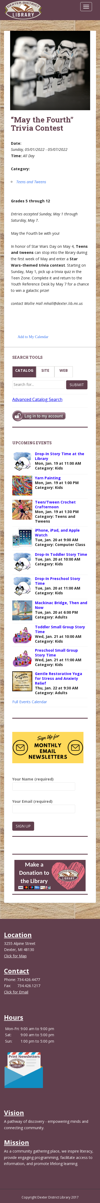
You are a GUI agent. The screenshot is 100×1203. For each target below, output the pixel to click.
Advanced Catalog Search (37, 399)
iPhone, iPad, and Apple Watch (57, 532)
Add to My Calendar (33, 337)
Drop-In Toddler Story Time (61, 554)
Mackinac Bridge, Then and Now (61, 605)
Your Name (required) (43, 783)
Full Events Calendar (29, 701)
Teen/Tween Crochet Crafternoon (55, 504)
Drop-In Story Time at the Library (59, 456)
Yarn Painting (48, 477)
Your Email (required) (43, 805)
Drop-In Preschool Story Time (57, 581)
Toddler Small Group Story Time (60, 629)
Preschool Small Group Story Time (56, 653)
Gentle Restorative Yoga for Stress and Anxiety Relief (58, 678)
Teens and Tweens (31, 181)
